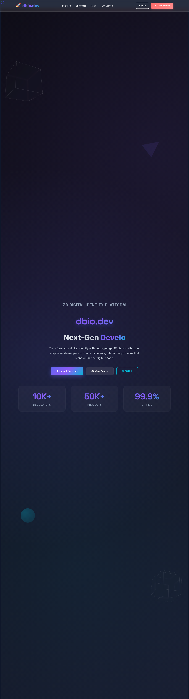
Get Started (107, 5)
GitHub (127, 371)
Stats (93, 5)
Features (66, 5)
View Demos (99, 371)
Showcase (81, 5)
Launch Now (162, 5)
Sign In (142, 5)
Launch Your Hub (67, 371)
